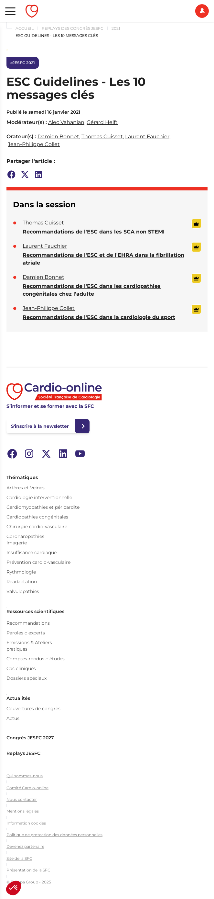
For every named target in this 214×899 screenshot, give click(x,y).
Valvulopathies (22, 591)
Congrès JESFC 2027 (30, 738)
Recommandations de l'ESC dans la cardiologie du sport (99, 317)
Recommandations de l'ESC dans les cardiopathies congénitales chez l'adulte (92, 290)
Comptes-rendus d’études (35, 659)
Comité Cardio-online (27, 787)
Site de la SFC (19, 858)
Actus (12, 718)
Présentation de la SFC (28, 870)
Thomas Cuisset (102, 136)
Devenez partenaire (25, 846)
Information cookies (26, 823)
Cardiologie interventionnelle (39, 497)
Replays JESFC (23, 753)
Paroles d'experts (25, 633)
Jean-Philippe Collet (34, 144)
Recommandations (28, 623)
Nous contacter (21, 799)
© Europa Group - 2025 (28, 882)
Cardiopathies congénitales (37, 517)
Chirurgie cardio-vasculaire (36, 526)
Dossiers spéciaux (26, 678)
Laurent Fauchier (147, 136)
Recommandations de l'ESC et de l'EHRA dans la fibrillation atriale (103, 259)
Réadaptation (21, 582)
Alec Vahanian (66, 122)
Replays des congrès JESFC (72, 28)
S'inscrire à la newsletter (40, 426)
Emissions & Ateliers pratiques (29, 646)
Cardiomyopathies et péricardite (43, 507)
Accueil (25, 28)
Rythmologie (21, 572)
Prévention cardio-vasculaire (38, 562)
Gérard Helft (102, 122)
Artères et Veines (25, 488)
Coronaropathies (25, 536)
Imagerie (16, 543)
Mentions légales (22, 811)
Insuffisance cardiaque (31, 552)
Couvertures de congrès (33, 708)
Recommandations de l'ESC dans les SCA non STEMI (94, 232)
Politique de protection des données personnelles (54, 834)
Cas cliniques (21, 668)
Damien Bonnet (58, 136)
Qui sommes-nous (24, 775)
